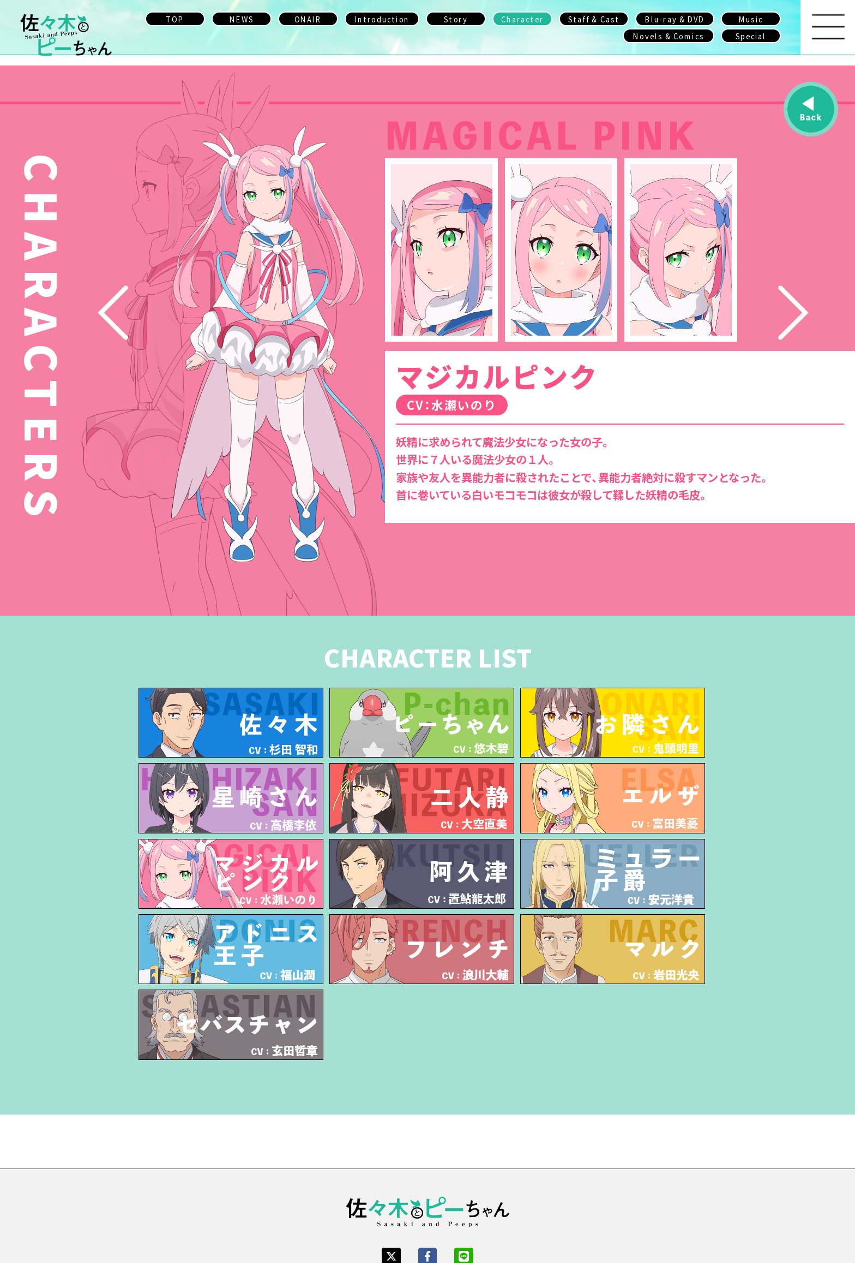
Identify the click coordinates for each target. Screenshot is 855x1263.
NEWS (242, 19)
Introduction (382, 19)
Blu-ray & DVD (675, 19)
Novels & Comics (668, 35)
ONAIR (308, 19)
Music (751, 19)
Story (455, 19)
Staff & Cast (593, 19)
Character (522, 19)
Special (751, 35)
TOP (175, 19)
